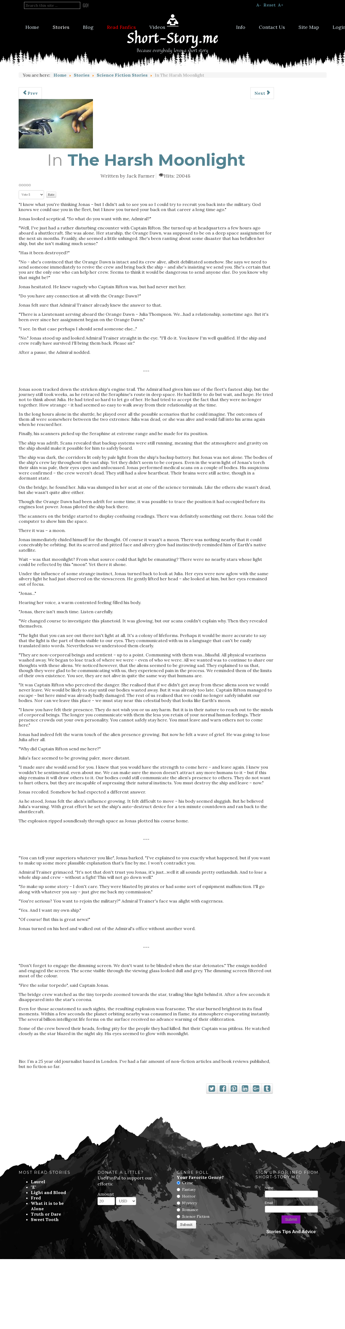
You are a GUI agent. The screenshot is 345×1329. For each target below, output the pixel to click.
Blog (88, 27)
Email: (269, 1203)
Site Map (309, 27)
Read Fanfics (121, 27)
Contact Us (272, 27)
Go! (86, 5)
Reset (269, 5)
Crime (187, 1182)
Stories (61, 27)
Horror (189, 1196)
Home (32, 27)
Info (240, 27)
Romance (190, 1209)
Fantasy (189, 1189)
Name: (269, 1188)
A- (258, 5)
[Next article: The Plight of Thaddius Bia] (262, 93)
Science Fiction (195, 1216)
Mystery (189, 1203)
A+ (280, 5)
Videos (157, 27)
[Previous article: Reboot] (30, 93)
